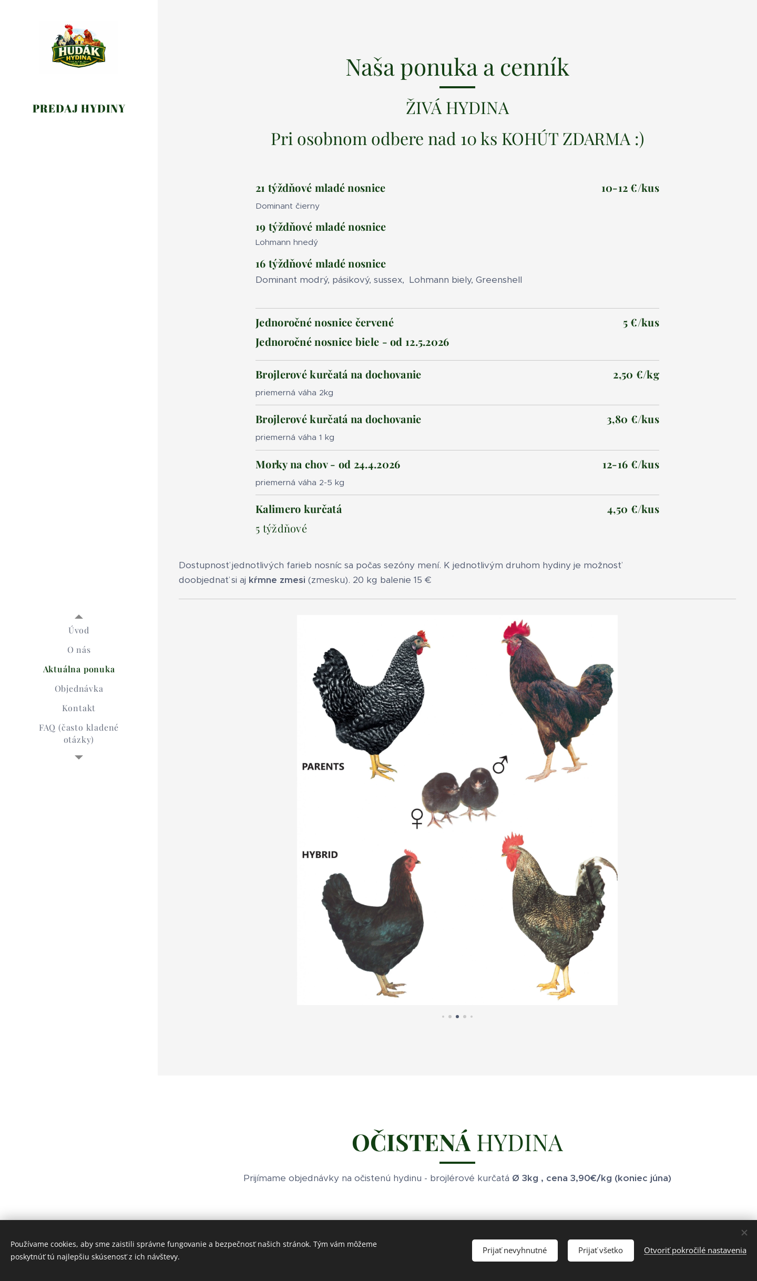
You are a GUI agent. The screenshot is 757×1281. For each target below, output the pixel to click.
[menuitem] (79, 630)
